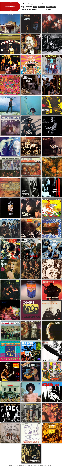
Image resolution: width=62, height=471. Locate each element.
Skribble (33, 145)
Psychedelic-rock (51, 6)
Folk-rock (41, 6)
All (29, 4)
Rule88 (49, 145)
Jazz (35, 6)
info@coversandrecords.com (39, 10)
